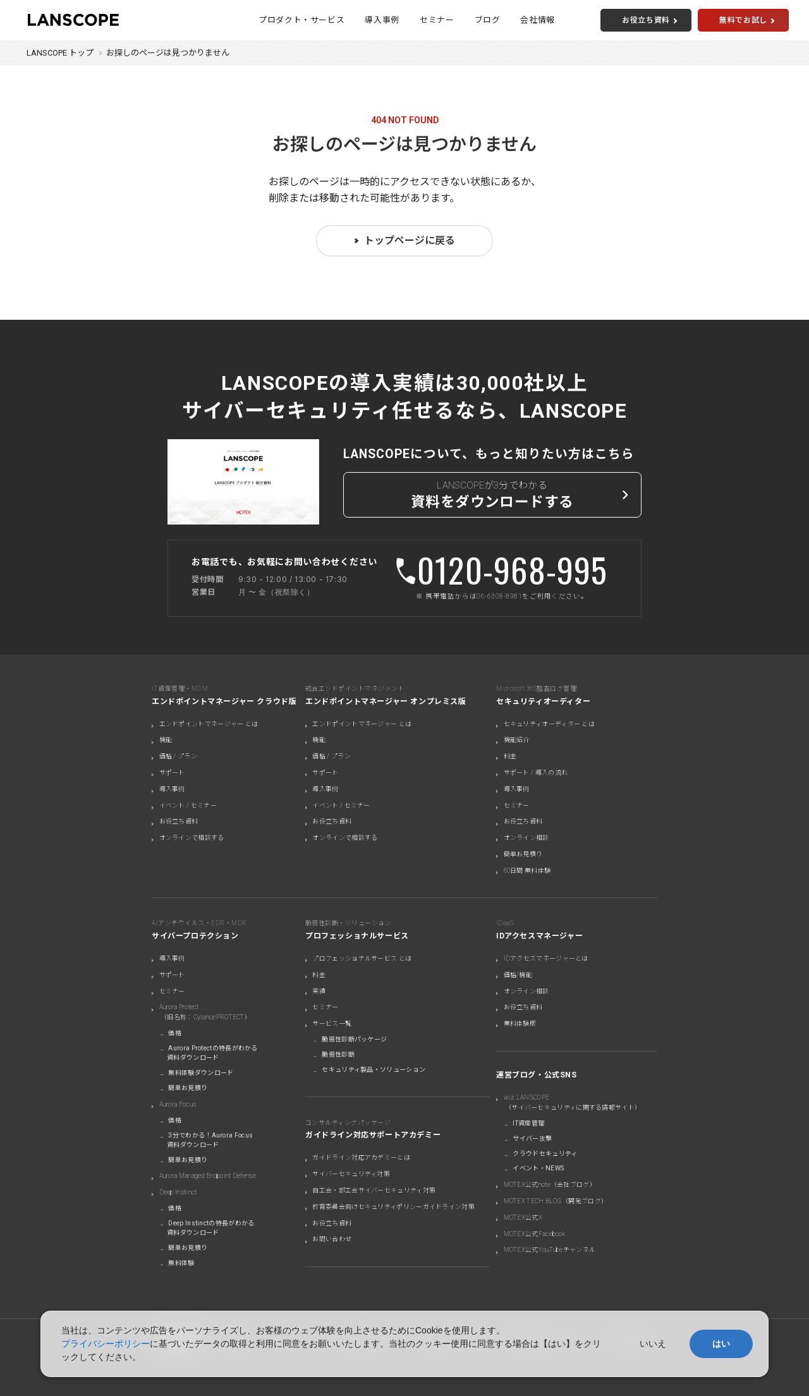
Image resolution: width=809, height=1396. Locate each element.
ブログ (488, 20)
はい (721, 1343)
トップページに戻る (409, 240)
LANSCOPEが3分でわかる (493, 496)
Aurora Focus (178, 1104)
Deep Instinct (178, 1192)
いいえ (653, 1343)
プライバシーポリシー (105, 1343)
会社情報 (537, 20)
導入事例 (382, 20)
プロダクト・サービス (301, 20)
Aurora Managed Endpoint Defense (207, 1175)
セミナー (437, 20)
